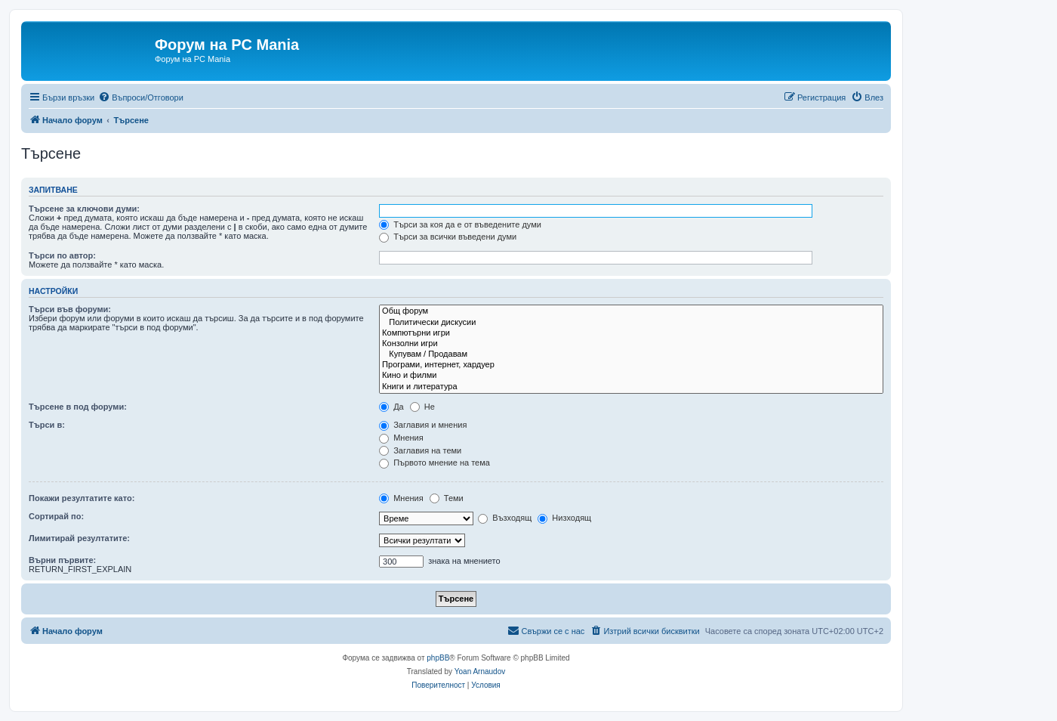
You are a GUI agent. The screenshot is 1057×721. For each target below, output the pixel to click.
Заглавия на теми (420, 450)
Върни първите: (62, 560)
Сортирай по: (56, 516)
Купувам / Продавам (631, 354)
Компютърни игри (631, 333)
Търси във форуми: (70, 309)
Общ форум (631, 311)
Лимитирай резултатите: (79, 538)
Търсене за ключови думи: (84, 208)
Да (391, 406)
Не (422, 406)
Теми (447, 498)
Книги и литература (631, 387)
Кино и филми (631, 375)
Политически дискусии (631, 322)
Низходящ (564, 517)
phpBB (438, 658)
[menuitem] (140, 97)
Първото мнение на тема (434, 462)
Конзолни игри (631, 344)
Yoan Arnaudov (480, 671)
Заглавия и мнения (423, 424)
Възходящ (505, 517)
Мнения (401, 437)
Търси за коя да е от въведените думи (460, 224)
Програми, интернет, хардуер (631, 365)
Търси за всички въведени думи (447, 236)
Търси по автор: (62, 255)
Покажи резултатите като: (81, 498)
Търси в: (47, 424)
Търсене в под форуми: (78, 406)
